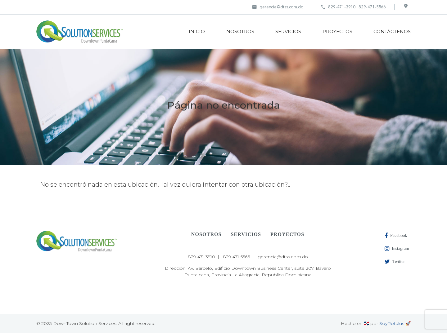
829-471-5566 (236, 257)
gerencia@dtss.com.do (277, 7)
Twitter (395, 261)
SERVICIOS (288, 31)
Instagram (397, 248)
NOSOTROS (240, 31)
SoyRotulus (391, 323)
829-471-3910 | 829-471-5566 (353, 7)
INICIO (197, 31)
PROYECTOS (337, 31)
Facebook (396, 235)
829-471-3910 (201, 257)
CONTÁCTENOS (392, 31)
